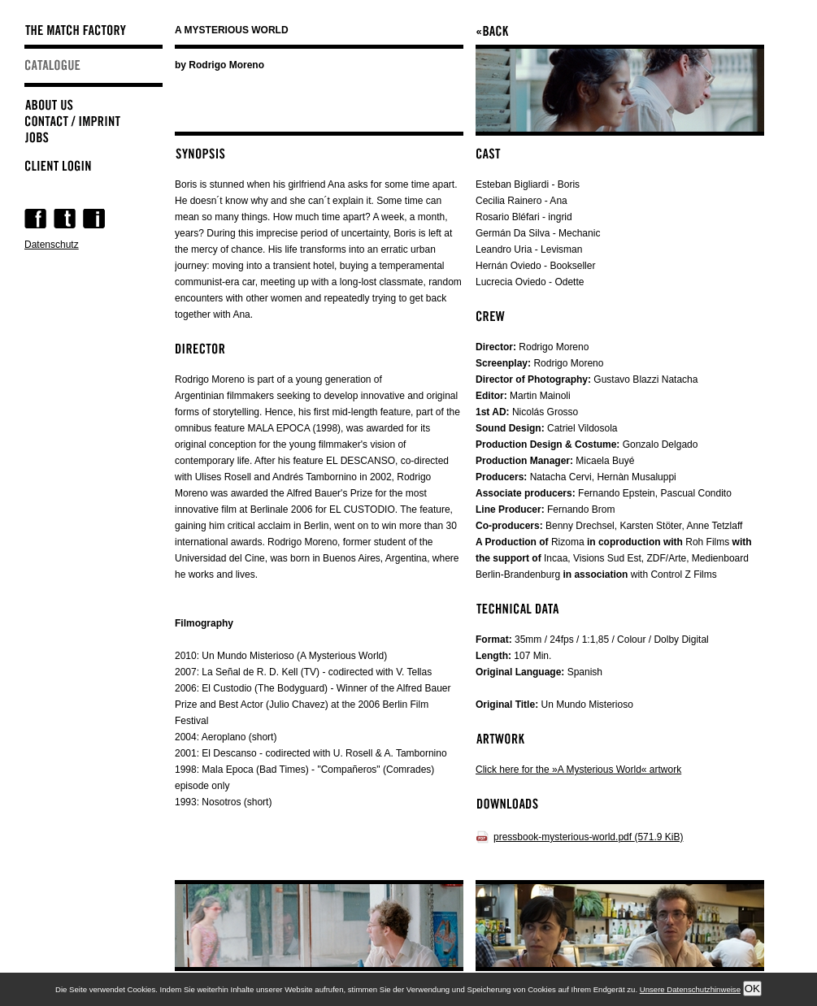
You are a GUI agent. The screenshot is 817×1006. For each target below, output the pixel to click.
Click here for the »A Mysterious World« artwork (578, 769)
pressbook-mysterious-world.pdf (588, 837)
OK (752, 988)
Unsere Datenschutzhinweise (690, 989)
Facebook (35, 218)
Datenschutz (51, 244)
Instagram (94, 218)
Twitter (65, 218)
